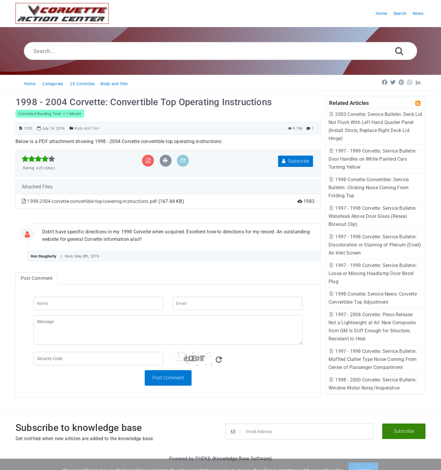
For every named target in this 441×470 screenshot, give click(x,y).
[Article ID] (21, 128)
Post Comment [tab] (37, 278)
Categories (52, 83)
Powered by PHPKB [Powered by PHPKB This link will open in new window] (190, 458)
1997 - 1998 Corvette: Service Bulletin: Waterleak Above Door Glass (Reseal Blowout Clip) (373, 216)
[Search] (399, 51)
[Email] (237, 303)
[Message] (168, 330)
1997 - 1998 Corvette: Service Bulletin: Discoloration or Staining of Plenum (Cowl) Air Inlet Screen (375, 245)
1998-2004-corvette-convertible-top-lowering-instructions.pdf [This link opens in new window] (92, 201)
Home (30, 83)
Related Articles (349, 103)
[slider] (38, 158)
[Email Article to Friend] (183, 160)
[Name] (98, 303)
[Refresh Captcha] (218, 360)
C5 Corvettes (82, 83)
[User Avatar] (32, 233)
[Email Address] (299, 432)
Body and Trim (114, 83)
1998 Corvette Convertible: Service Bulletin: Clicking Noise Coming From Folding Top (369, 187)
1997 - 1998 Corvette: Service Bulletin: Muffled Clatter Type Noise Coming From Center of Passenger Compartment (373, 359)
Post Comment (168, 378)
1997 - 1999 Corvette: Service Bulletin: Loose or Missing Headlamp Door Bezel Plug (373, 273)
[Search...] (220, 51)
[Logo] (62, 13)
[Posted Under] (71, 128)
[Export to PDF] (148, 160)
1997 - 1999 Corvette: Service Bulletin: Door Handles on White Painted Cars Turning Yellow (373, 159)
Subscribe (295, 161)
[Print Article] (165, 160)
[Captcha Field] (98, 358)
